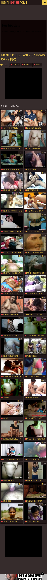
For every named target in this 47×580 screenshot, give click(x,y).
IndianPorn (14, 2)
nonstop (26, 64)
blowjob (15, 64)
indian (37, 64)
